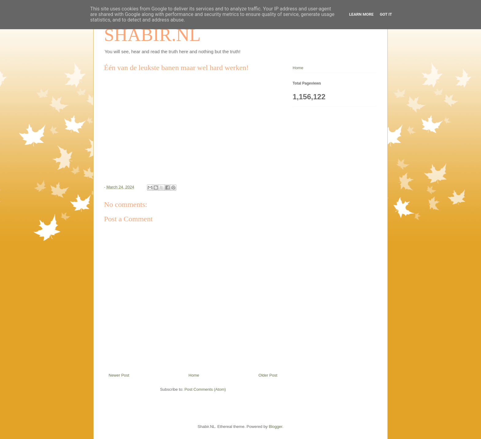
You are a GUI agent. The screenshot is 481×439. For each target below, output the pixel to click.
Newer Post (119, 375)
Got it (386, 14)
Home (194, 375)
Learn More (361, 14)
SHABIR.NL (152, 35)
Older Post (268, 375)
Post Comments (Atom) (205, 389)
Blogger (275, 426)
